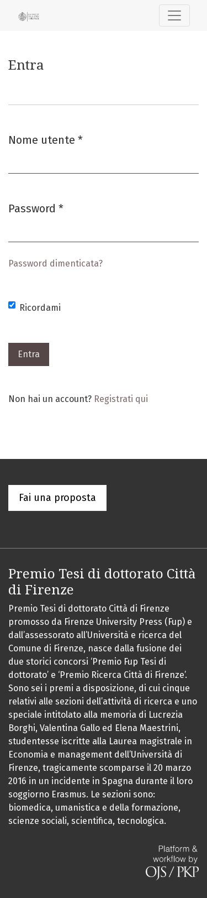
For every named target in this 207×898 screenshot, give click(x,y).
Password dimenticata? (55, 263)
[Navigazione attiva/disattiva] (174, 15)
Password (35, 207)
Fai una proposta (57, 498)
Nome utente (45, 139)
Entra (29, 354)
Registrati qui (121, 399)
